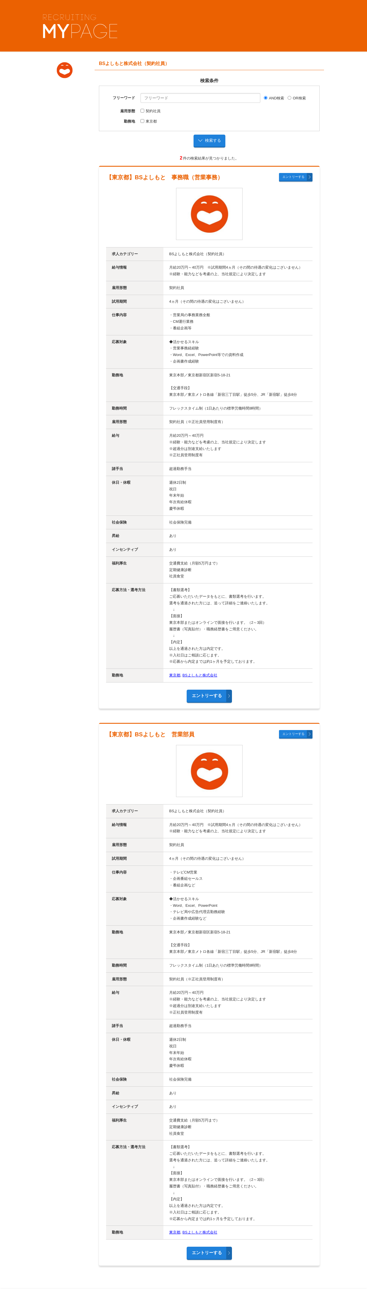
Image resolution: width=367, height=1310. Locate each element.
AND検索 (274, 98)
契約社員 (150, 111)
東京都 (148, 121)
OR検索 (297, 98)
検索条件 (209, 80)
